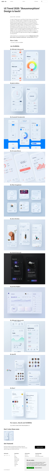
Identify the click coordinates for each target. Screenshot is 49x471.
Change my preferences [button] (38, 467)
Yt (7, 455)
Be (4, 455)
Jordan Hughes (16, 286)
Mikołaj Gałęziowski (34, 35)
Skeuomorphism (25, 425)
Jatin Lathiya (13, 37)
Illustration (16, 461)
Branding (15, 457)
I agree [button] (28, 467)
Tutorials (15, 463)
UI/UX (20, 425)
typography (16, 464)
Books (15, 456)
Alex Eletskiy (15, 218)
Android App (37, 454)
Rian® (13, 388)
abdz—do (4, 1)
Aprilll (14, 354)
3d (14, 454)
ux (29, 425)
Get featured (36, 1)
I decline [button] (32, 467)
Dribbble (35, 32)
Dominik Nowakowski (21, 37)
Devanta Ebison (30, 37)
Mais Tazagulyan (16, 185)
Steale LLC (8, 469)
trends (13, 425)
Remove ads (27, 456)
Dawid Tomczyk (16, 252)
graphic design (16, 460)
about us (26, 454)
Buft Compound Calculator (39, 456)
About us (24, 1)
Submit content (40, 447)
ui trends (17, 425)
